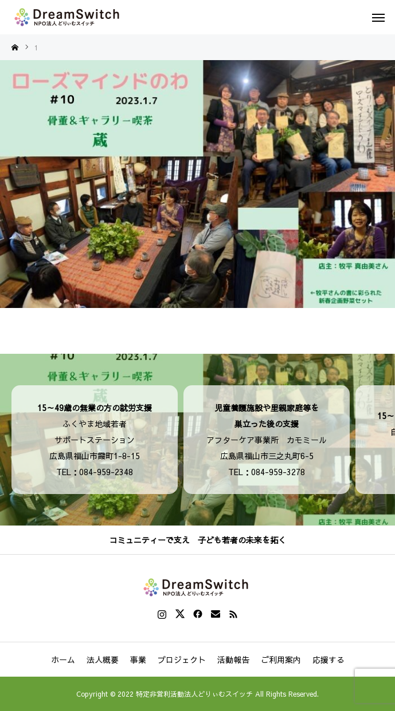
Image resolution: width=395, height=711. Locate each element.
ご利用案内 (281, 659)
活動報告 (233, 659)
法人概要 (103, 659)
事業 (138, 659)
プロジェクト (182, 659)
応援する (328, 659)
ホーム (63, 659)
